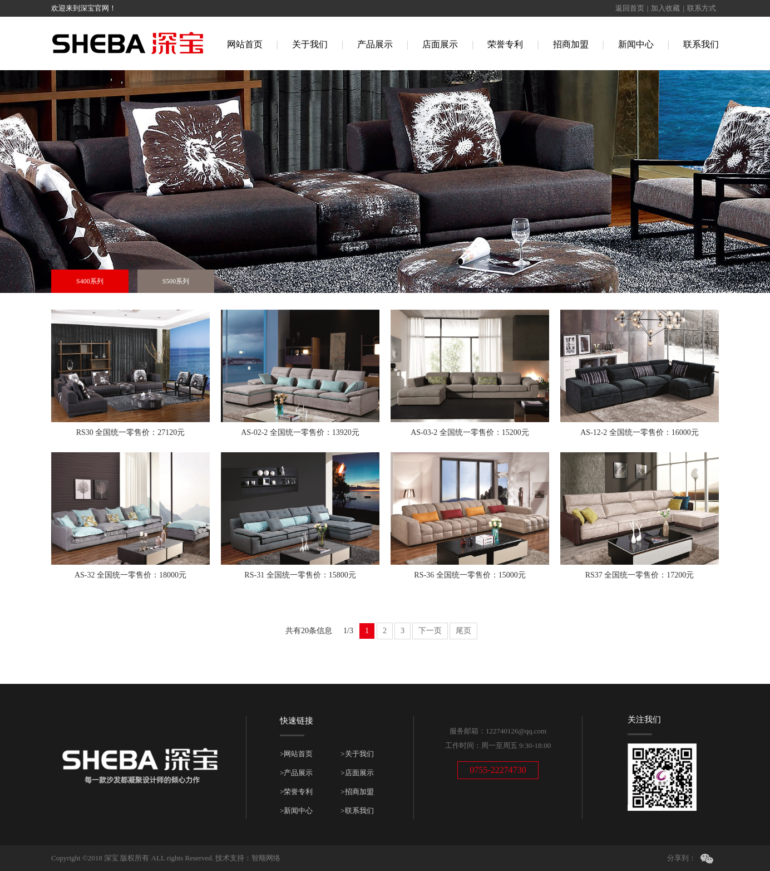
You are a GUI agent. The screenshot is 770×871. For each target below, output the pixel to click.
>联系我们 (356, 810)
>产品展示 (296, 773)
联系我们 (701, 44)
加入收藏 (665, 8)
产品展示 (375, 44)
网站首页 (245, 44)
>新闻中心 (296, 810)
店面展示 (440, 44)
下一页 (430, 631)
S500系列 (176, 281)
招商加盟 (571, 44)
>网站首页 (296, 754)
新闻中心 (636, 44)
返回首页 (629, 8)
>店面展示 (356, 773)
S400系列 (89, 281)
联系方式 (701, 8)
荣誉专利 (505, 44)
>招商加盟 (356, 791)
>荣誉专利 (296, 791)
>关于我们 (356, 754)
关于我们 (310, 44)
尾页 (463, 631)
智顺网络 (265, 858)
